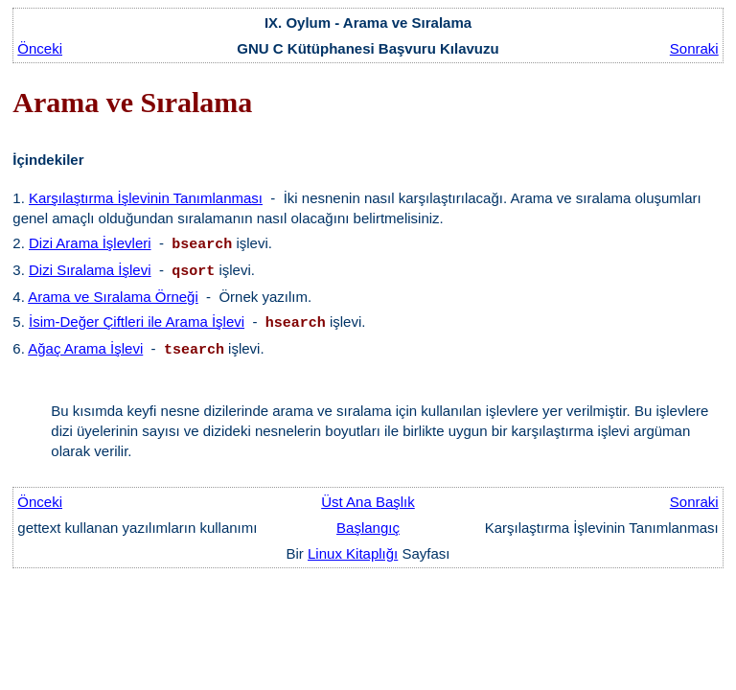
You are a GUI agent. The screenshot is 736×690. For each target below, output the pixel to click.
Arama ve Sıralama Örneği (113, 296)
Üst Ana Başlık (368, 502)
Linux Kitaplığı (353, 553)
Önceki (39, 48)
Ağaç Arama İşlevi (85, 348)
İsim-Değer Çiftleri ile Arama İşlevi (136, 321)
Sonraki (694, 48)
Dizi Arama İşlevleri (90, 243)
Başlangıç (368, 527)
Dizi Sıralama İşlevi (90, 270)
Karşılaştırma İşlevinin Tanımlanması (146, 198)
